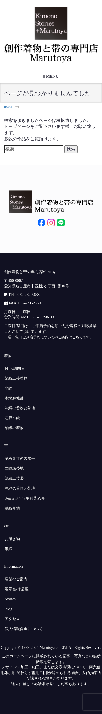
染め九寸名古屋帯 (20, 458)
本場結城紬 (14, 398)
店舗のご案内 (16, 579)
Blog (8, 609)
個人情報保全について (24, 629)
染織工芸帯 (14, 478)
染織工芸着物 (16, 378)
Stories (10, 599)
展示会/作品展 (17, 589)
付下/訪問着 (15, 368)
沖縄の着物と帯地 (20, 408)
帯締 (8, 548)
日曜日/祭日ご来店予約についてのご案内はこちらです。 (48, 337)
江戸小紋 (12, 418)
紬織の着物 (14, 428)
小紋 (8, 388)
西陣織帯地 (14, 468)
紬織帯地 (12, 508)
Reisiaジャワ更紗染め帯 (25, 498)
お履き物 (12, 538)
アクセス (12, 619)
